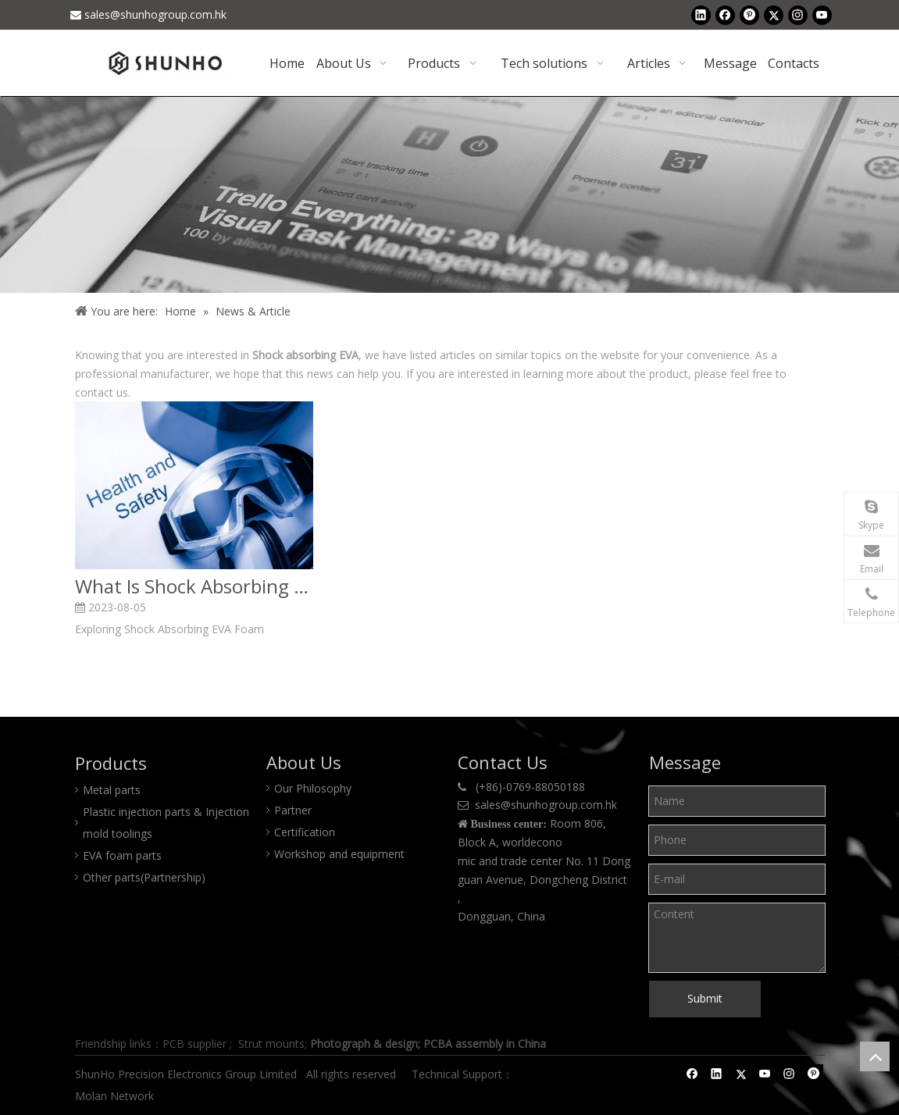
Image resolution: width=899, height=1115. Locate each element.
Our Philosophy (312, 788)
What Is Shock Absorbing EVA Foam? (194, 586)
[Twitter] (773, 15)
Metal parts (112, 789)
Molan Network (116, 1095)
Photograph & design (364, 1043)
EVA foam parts (122, 855)
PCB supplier (194, 1043)
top (875, 1056)
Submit (704, 998)
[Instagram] (798, 15)
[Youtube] (822, 15)
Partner (293, 810)
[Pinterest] (749, 15)
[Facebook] (725, 15)
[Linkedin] (701, 15)
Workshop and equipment (339, 853)
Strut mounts (271, 1043)
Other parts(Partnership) (144, 877)
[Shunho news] (449, 194)
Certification (304, 832)
